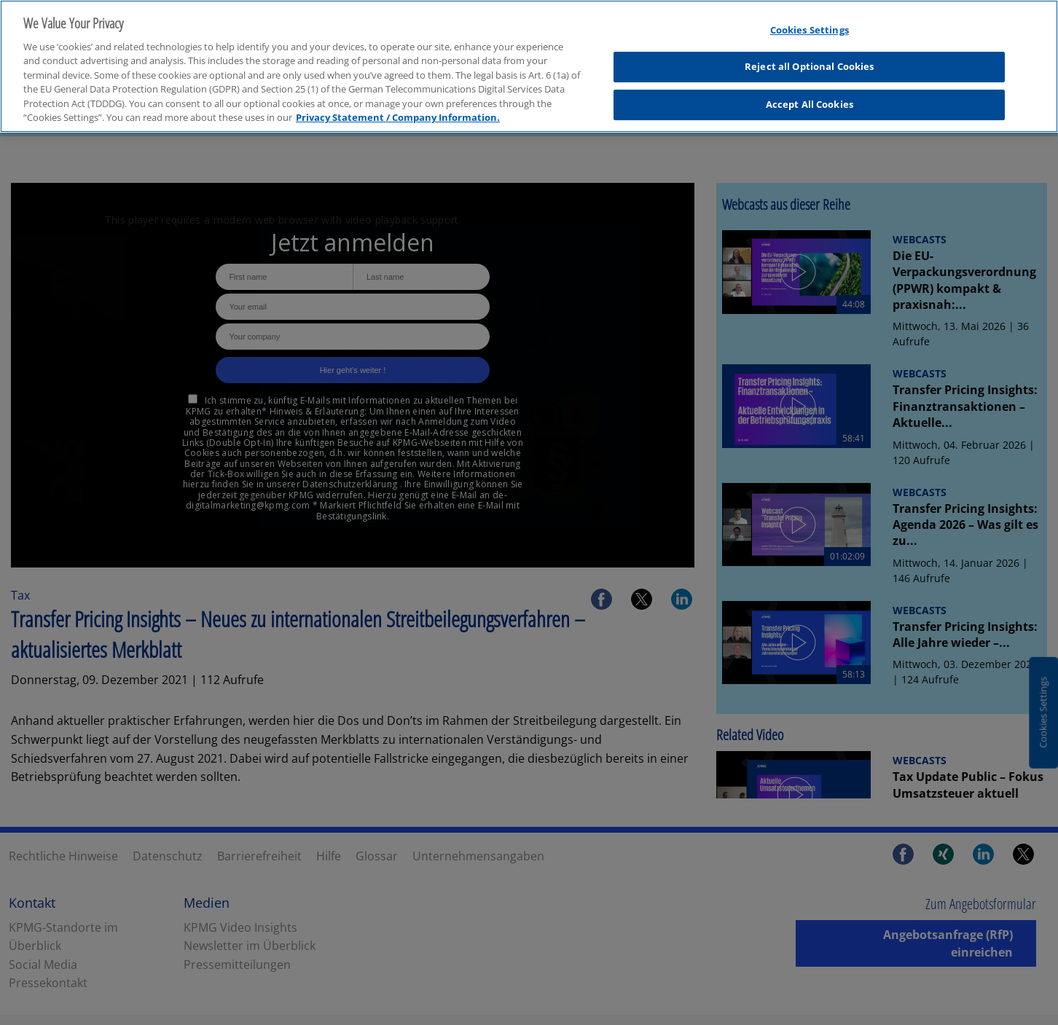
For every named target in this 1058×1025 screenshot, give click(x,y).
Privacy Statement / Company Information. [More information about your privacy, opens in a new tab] (398, 109)
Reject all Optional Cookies (809, 58)
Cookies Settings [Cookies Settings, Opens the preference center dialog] (809, 21)
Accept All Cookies (809, 96)
